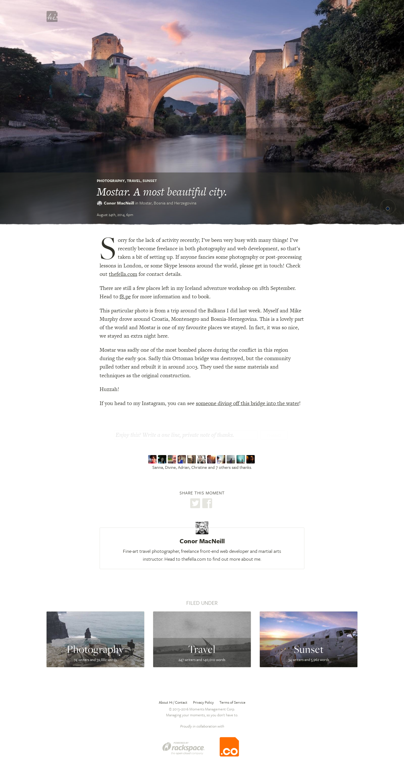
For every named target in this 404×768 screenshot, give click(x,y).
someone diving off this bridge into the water (247, 403)
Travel (134, 180)
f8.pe (125, 296)
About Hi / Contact (173, 702)
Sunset (150, 180)
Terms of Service (232, 702)
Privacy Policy (203, 702)
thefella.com (123, 274)
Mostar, (167, 203)
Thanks (274, 435)
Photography (111, 180)
